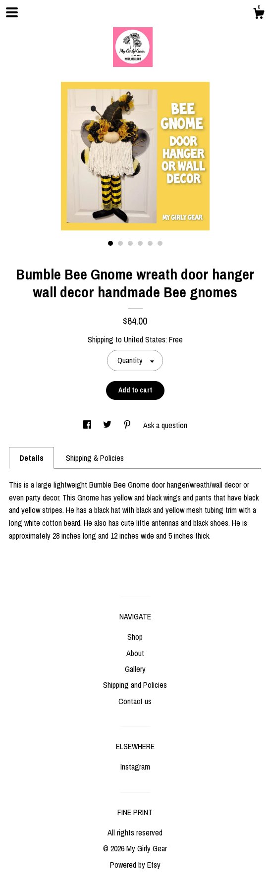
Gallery (135, 669)
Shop (135, 636)
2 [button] (120, 243)
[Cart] (258, 14)
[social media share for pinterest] (128, 425)
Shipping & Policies (95, 457)
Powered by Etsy (135, 864)
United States (144, 339)
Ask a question (165, 425)
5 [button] (150, 243)
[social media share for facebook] (88, 425)
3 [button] (130, 243)
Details (31, 457)
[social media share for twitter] (108, 425)
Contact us (135, 701)
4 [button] (140, 243)
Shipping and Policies (135, 684)
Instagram (135, 766)
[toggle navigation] (12, 12)
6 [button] (160, 243)
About (135, 653)
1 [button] (110, 243)
